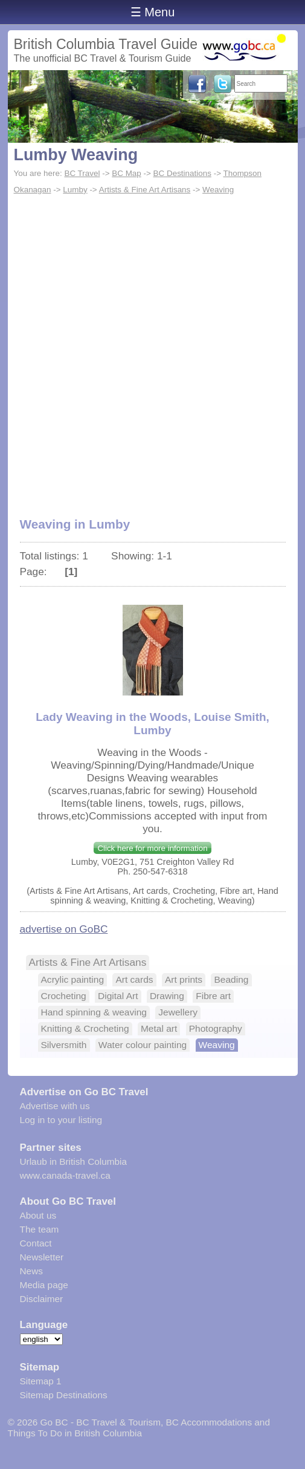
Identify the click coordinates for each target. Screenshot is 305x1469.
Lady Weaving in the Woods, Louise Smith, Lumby (152, 724)
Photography (215, 1028)
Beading (231, 979)
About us (38, 1215)
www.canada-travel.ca (65, 1175)
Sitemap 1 (41, 1381)
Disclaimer (41, 1299)
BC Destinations (182, 173)
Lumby (75, 189)
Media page (44, 1285)
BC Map (126, 173)
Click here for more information (152, 848)
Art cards (134, 979)
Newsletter (42, 1257)
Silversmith (64, 1045)
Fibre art (213, 996)
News (31, 1271)
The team (39, 1229)
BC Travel (82, 173)
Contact (36, 1243)
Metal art (159, 1028)
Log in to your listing (61, 1120)
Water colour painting (142, 1045)
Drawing (167, 996)
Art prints (183, 979)
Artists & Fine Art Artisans (145, 189)
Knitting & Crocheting (85, 1028)
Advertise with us (55, 1106)
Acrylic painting (72, 979)
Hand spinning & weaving (94, 1012)
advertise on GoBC (64, 929)
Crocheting (63, 996)
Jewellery (177, 1012)
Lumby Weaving (76, 155)
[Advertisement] (153, 349)
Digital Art (118, 996)
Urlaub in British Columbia (73, 1161)
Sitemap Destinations (64, 1395)
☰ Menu (152, 12)
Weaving (218, 189)
